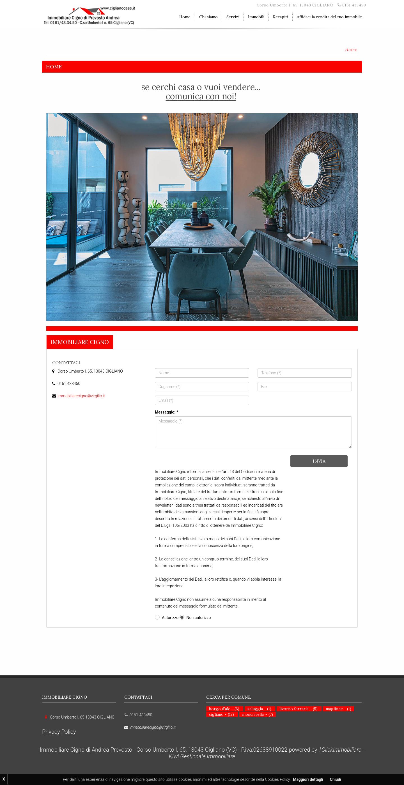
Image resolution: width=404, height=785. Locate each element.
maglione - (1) (338, 708)
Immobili (256, 16)
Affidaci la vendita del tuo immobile (329, 16)
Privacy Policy (59, 731)
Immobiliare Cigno (80, 341)
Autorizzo (170, 617)
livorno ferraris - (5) (298, 708)
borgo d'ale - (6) (224, 708)
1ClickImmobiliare (339, 749)
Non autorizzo (199, 617)
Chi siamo (208, 16)
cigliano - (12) (221, 714)
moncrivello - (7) (257, 714)
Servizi (232, 16)
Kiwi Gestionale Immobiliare (202, 756)
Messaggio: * (166, 412)
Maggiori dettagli (308, 779)
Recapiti (280, 16)
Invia (319, 461)
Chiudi (335, 779)
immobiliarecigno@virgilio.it (81, 396)
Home (184, 16)
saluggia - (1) (259, 708)
